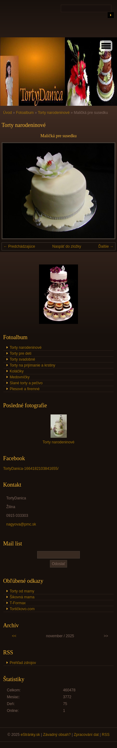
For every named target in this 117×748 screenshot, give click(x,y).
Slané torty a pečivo (26, 383)
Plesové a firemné (25, 389)
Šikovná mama (22, 597)
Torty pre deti (20, 353)
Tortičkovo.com (22, 609)
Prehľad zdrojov (23, 663)
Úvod (7, 112)
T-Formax (18, 603)
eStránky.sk (30, 734)
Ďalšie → (106, 246)
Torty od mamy (22, 591)
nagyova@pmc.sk (21, 524)
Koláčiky (17, 371)
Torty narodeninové (54, 112)
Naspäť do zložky (66, 246)
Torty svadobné (22, 359)
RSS (106, 734)
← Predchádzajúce (19, 246)
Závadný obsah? (57, 734)
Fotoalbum (25, 112)
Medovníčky (20, 377)
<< (14, 636)
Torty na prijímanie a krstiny (32, 365)
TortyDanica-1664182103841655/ (30, 468)
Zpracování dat (86, 734)
